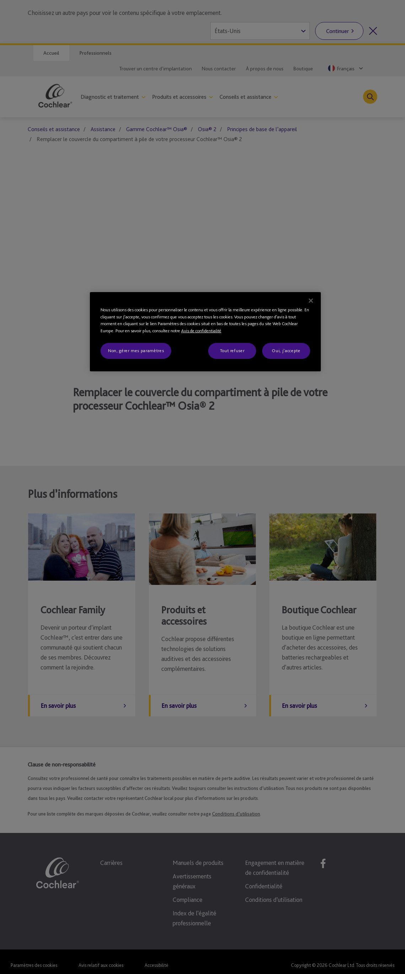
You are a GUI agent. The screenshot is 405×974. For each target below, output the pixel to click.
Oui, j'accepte (286, 350)
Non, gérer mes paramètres (136, 350)
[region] (205, 331)
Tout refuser (232, 350)
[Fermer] (311, 300)
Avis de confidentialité (201, 330)
